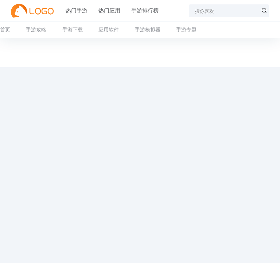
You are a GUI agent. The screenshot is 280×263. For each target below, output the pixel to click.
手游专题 (186, 30)
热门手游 (77, 10)
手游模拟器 (147, 30)
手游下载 (72, 30)
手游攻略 (36, 30)
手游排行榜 (145, 10)
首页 (5, 30)
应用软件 (108, 30)
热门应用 (109, 10)
